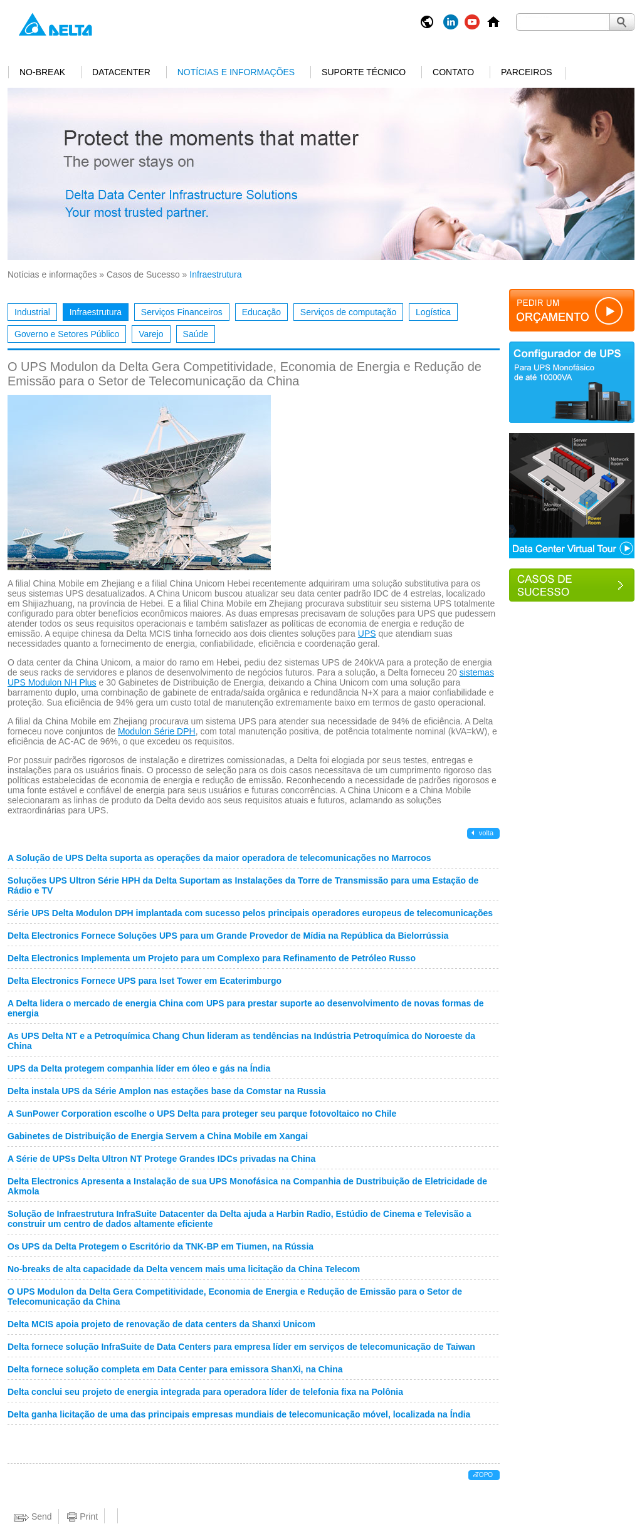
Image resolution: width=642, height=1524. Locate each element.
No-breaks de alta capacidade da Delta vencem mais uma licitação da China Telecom (184, 1269)
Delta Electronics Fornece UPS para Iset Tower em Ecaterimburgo (145, 981)
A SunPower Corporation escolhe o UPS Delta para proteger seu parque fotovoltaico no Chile (202, 1114)
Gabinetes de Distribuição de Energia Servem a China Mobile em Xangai (158, 1136)
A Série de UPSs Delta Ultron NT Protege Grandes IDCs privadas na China (161, 1159)
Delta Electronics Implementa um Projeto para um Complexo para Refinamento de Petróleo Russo (212, 958)
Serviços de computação (348, 312)
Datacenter (121, 72)
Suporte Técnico (363, 72)
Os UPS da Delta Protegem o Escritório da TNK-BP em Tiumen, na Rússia (160, 1246)
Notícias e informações (236, 72)
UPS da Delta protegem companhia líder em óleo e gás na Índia (139, 1068)
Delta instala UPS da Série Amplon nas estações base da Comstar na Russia (167, 1091)
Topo (484, 1474)
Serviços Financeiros (182, 312)
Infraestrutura (96, 312)
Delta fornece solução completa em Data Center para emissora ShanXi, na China (175, 1369)
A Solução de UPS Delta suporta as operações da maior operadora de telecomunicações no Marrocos (219, 858)
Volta (485, 833)
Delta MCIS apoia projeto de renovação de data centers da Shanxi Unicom (161, 1324)
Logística (433, 312)
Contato (453, 72)
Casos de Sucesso (143, 274)
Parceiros (526, 72)
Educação (261, 312)
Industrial (32, 312)
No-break (42, 72)
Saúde (195, 334)
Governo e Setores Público (66, 334)
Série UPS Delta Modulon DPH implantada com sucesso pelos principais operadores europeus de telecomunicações (250, 913)
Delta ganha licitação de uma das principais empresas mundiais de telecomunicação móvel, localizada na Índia (239, 1414)
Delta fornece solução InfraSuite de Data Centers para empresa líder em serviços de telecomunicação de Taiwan (241, 1347)
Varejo (151, 334)
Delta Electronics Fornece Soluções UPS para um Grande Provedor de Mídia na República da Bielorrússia (228, 936)
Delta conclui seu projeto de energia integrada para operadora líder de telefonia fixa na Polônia (205, 1392)
